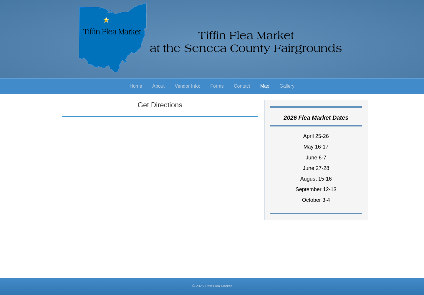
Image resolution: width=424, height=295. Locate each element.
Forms (216, 86)
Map (264, 86)
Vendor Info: (187, 86)
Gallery (286, 86)
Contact (242, 86)
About (158, 86)
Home (136, 86)
